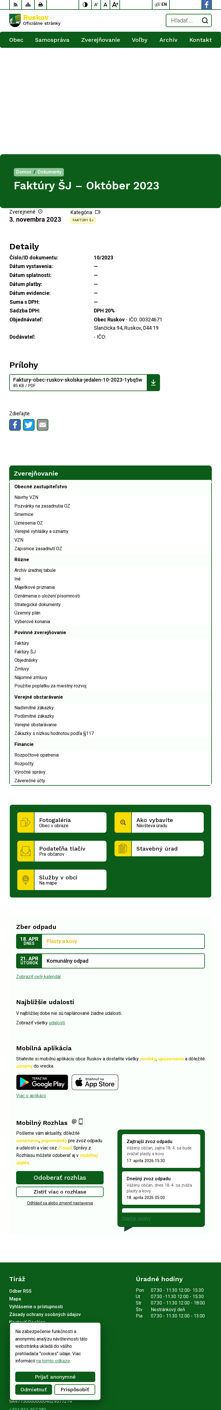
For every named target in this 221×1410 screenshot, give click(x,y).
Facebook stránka (27, 1316)
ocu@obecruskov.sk (29, 1310)
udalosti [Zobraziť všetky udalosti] (57, 916)
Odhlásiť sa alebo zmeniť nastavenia (60, 1096)
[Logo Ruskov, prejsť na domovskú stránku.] (34, 20)
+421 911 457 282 (27, 1303)
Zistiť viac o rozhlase (60, 1085)
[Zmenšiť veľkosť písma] (96, 4)
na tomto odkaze (53, 1361)
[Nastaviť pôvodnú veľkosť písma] (105, 4)
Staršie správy (136, 1112)
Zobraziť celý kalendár (38, 870)
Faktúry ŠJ (83, 114)
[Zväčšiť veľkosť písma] (114, 4)
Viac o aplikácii (31, 989)
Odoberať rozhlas (60, 1071)
